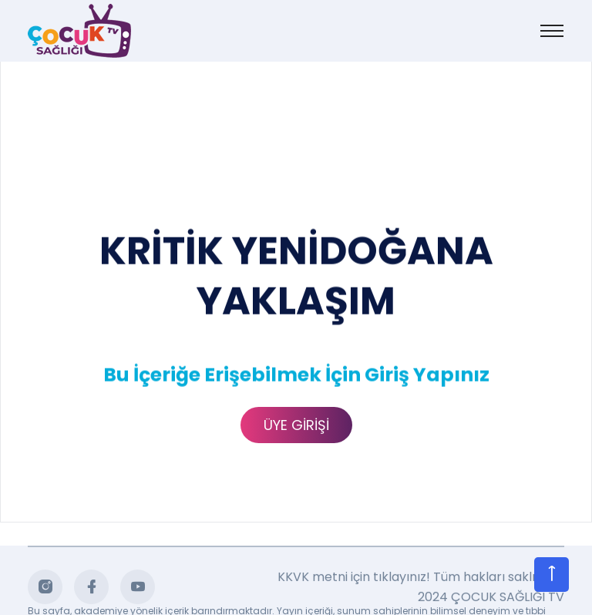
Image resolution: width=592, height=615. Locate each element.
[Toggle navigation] (552, 31)
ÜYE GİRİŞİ (296, 425)
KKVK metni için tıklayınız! (354, 580)
